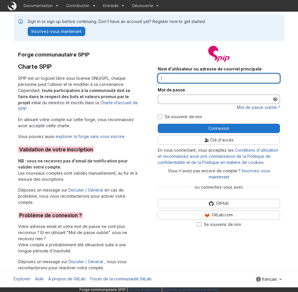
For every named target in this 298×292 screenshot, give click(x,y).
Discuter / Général (86, 189)
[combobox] (268, 279)
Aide (39, 278)
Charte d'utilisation (144, 289)
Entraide (111, 5)
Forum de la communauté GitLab (121, 278)
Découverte (142, 5)
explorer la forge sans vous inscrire (90, 136)
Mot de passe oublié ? (258, 107)
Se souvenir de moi (183, 116)
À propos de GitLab (67, 278)
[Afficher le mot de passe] (275, 99)
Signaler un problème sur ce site (191, 289)
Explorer (22, 278)
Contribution (77, 5)
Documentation (38, 5)
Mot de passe (171, 90)
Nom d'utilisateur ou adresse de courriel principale (210, 69)
